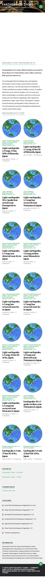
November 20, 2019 (30, 208)
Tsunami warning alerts (12, 534)
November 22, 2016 (30, 363)
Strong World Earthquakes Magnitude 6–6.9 (19, 516)
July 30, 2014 (6, 459)
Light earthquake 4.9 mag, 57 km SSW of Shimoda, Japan (10, 152)
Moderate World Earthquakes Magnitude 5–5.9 (20, 521)
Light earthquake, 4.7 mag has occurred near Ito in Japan (32, 305)
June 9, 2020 (27, 155)
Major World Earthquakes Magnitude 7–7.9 (19, 512)
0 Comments (29, 155)
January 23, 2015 (29, 410)
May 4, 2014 (27, 459)
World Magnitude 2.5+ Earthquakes (11, 447)
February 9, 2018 (8, 312)
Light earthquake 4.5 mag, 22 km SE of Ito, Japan (10, 355)
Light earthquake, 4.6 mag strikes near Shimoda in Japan (32, 255)
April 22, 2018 (28, 262)
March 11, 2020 (7, 211)
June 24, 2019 (7, 262)
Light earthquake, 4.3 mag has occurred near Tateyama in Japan (32, 201)
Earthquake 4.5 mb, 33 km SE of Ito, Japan (11, 453)
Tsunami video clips (8, 492)
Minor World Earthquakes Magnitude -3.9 (18, 530)
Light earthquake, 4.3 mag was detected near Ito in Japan (11, 255)
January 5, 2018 (28, 312)
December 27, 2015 (9, 414)
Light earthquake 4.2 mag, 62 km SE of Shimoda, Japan (32, 149)
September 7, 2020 (8, 159)
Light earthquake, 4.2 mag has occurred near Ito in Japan (11, 305)
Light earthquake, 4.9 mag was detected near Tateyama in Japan (32, 356)
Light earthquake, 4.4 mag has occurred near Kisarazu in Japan (11, 407)
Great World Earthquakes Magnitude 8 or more (20, 507)
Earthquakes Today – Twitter (11, 479)
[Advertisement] (22, 35)
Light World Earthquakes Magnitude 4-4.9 (9, 143)
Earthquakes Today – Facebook (12, 474)
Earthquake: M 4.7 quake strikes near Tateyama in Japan (32, 404)
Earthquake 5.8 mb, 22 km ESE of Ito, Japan (32, 453)
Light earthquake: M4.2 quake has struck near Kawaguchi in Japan (11, 202)
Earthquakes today (17, 4)
